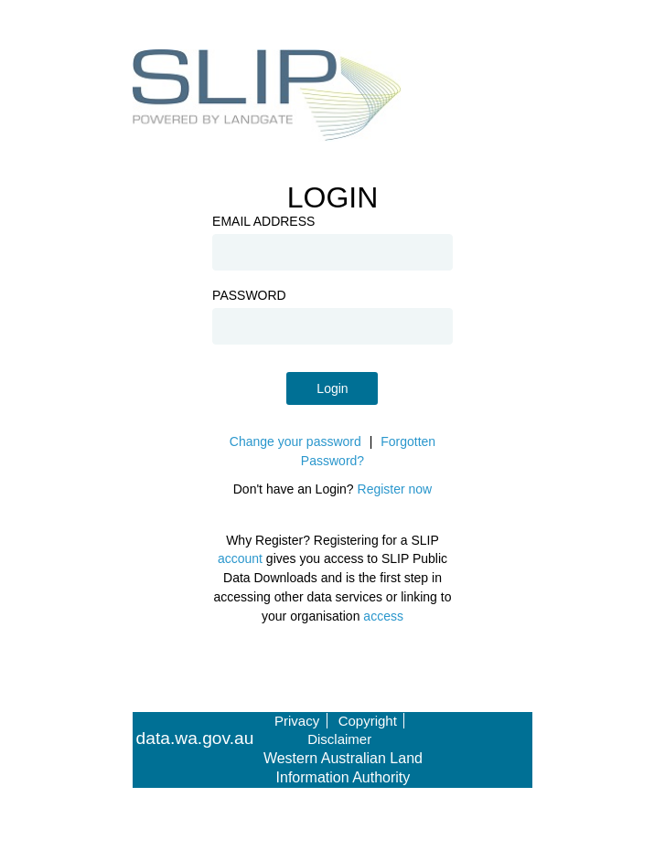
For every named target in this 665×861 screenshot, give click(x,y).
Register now (395, 489)
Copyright (367, 720)
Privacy (296, 720)
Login (332, 388)
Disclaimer (339, 739)
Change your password (295, 441)
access (383, 616)
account (240, 558)
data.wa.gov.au (195, 738)
